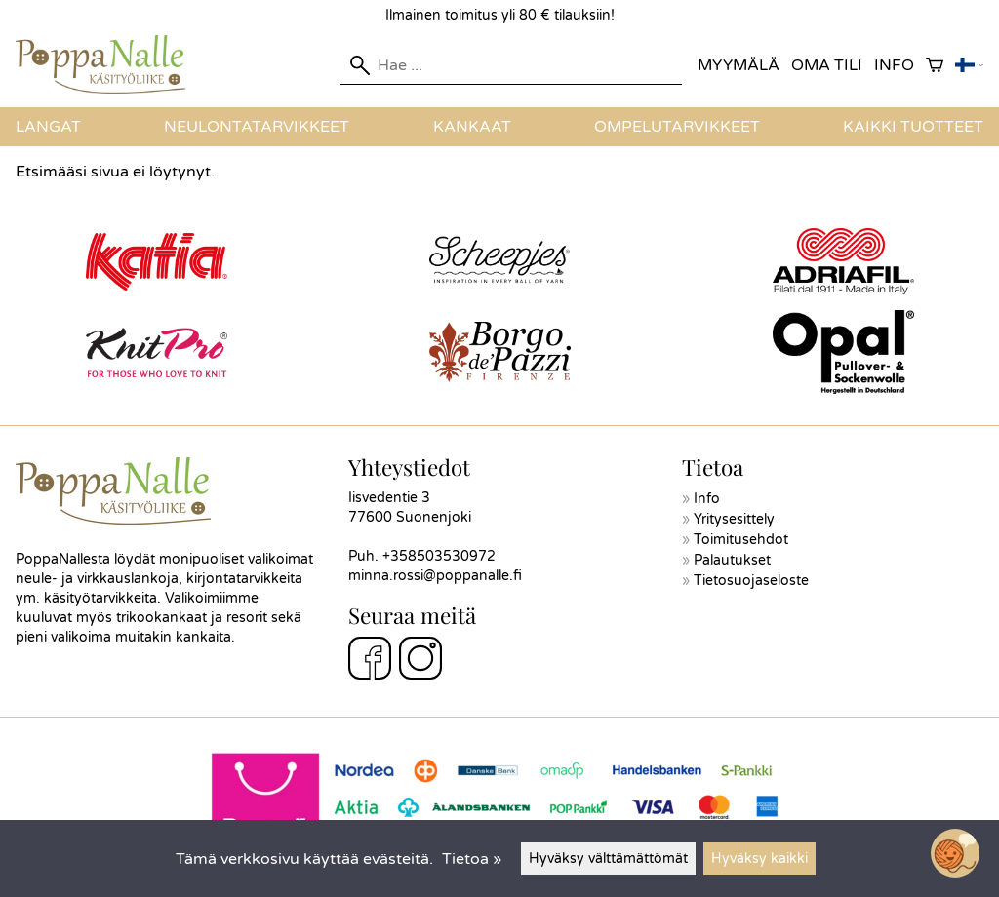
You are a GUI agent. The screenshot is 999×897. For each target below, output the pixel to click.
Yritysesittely (734, 519)
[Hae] (511, 65)
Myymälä (738, 65)
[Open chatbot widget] (955, 853)
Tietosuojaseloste (751, 580)
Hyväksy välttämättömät (608, 858)
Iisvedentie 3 (389, 497)
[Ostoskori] (934, 66)
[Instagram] (420, 661)
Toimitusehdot (741, 539)
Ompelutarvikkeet (677, 126)
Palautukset (732, 560)
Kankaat (472, 126)
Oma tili (826, 65)
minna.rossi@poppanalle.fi (435, 575)
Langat (48, 126)
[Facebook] (369, 661)
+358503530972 (439, 556)
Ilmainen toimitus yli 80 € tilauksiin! (500, 15)
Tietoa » (471, 859)
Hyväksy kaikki (759, 858)
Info (894, 65)
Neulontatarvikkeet (256, 126)
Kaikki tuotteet (913, 126)
